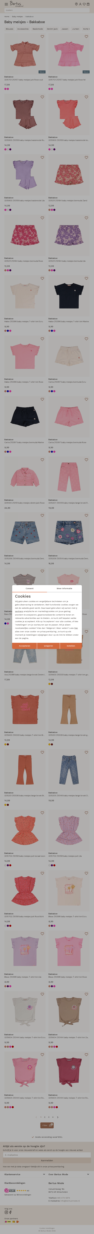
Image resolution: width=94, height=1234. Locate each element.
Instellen (71, 646)
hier (76, 628)
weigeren (48, 646)
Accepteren (24, 646)
